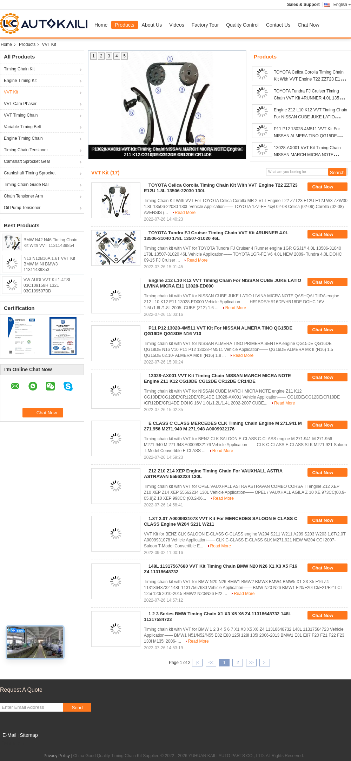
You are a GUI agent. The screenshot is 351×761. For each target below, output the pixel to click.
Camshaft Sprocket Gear (27, 161)
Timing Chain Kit (19, 69)
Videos (176, 25)
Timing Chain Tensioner (26, 149)
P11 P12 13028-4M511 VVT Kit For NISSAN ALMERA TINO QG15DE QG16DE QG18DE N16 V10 (307, 135)
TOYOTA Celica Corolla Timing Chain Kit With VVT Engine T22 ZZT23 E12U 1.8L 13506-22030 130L (309, 79)
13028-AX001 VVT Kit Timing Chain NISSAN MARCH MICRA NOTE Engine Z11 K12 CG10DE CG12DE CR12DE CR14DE (217, 378)
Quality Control (242, 25)
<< (210, 662)
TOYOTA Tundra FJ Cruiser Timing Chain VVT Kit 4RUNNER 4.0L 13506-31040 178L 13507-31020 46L (309, 98)
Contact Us (278, 25)
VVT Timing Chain (21, 115)
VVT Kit (11, 92)
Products (124, 25)
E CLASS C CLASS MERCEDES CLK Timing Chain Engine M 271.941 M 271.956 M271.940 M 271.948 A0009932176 (223, 426)
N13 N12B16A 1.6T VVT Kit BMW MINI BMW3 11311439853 (49, 264)
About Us (152, 25)
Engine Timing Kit (20, 80)
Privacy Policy (57, 755)
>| (264, 662)
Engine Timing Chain (23, 138)
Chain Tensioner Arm (23, 196)
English (342, 4)
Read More (185, 212)
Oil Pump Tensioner (22, 207)
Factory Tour (205, 25)
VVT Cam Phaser (20, 103)
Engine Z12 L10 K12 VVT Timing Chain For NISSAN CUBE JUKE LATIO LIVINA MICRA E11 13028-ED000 (310, 117)
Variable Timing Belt (22, 126)
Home (100, 25)
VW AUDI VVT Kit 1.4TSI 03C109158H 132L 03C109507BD (47, 285)
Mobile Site (12, 743)
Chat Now (308, 24)
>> (251, 662)
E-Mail (9, 735)
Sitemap (29, 735)
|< (197, 662)
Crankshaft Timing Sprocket (29, 173)
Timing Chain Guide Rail (26, 184)
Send (77, 707)
